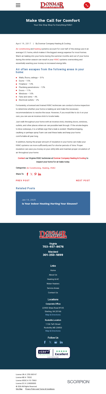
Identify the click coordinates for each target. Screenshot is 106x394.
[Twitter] (50, 342)
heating (37, 48)
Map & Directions (53, 314)
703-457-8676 (53, 246)
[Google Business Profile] (55, 342)
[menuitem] (19, 389)
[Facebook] (44, 342)
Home (53, 270)
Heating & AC (53, 279)
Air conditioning (23, 48)
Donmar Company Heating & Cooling (69, 158)
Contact (21, 158)
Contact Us (53, 292)
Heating (45, 168)
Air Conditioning (34, 168)
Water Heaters (53, 283)
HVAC (56, 59)
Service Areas (53, 288)
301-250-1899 (53, 254)
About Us (53, 274)
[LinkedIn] (61, 342)
